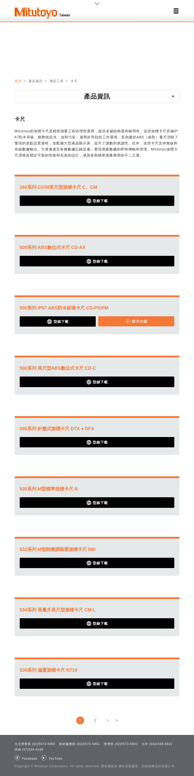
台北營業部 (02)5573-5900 (35, 744)
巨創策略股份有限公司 (158, 766)
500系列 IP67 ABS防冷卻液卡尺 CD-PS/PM (64, 308)
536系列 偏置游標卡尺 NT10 (48, 670)
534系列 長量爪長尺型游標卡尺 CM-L (58, 609)
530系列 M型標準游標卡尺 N (49, 488)
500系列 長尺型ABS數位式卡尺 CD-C (58, 368)
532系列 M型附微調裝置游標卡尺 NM (57, 549)
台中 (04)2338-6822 (157, 744)
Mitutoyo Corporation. (51, 766)
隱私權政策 (109, 766)
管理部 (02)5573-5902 (121, 744)
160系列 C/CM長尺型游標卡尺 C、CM (58, 187)
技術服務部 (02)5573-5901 (79, 744)
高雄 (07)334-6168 (29, 749)
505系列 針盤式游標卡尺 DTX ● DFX (57, 428)
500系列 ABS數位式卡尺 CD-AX (53, 247)
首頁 (19, 81)
